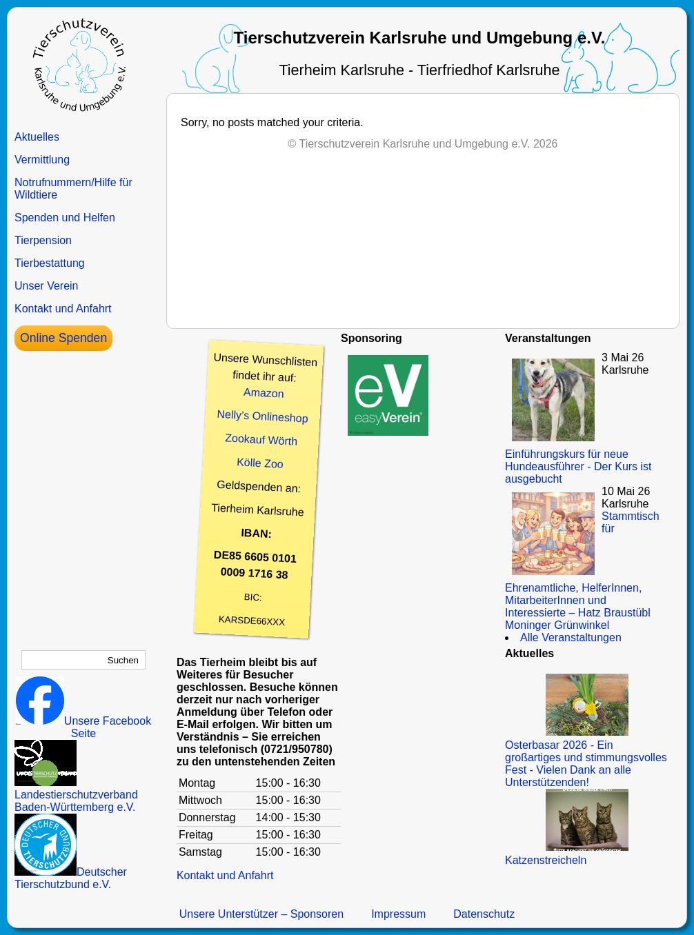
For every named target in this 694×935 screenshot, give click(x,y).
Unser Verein (46, 286)
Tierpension (43, 240)
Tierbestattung (49, 263)
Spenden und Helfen (64, 217)
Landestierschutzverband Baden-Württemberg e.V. (76, 794)
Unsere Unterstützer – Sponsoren (261, 914)
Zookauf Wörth (261, 439)
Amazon (263, 393)
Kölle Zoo (260, 463)
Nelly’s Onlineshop (262, 416)
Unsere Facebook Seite (83, 727)
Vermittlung (42, 159)
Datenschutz (484, 914)
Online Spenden (63, 338)
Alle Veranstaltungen (571, 637)
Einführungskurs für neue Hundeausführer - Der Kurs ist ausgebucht (578, 466)
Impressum (398, 914)
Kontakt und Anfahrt (63, 308)
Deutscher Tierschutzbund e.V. (70, 878)
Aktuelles (36, 137)
